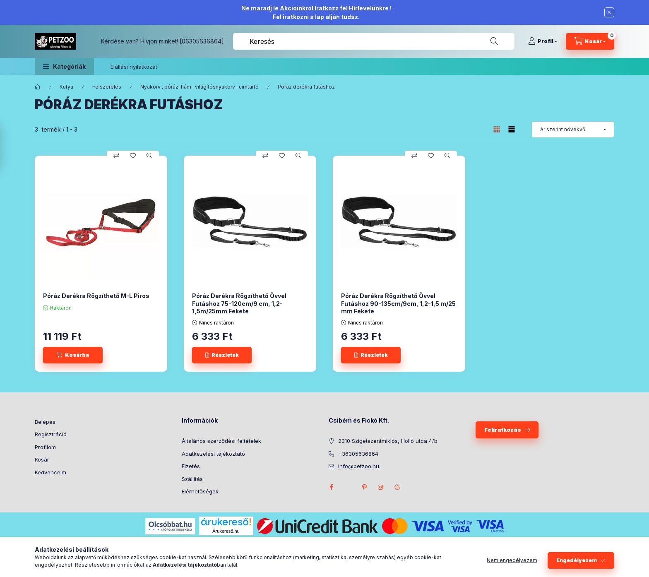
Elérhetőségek (200, 491)
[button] (64, 66)
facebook (331, 487)
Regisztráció (51, 434)
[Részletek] (222, 355)
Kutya (66, 87)
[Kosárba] (73, 355)
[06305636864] (202, 41)
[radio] (511, 129)
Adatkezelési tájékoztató (213, 453)
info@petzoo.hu (358, 466)
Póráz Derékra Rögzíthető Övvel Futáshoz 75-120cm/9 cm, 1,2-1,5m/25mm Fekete (239, 303)
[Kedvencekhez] (133, 156)
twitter (347, 487)
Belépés (45, 421)
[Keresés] (494, 41)
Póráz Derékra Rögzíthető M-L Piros (96, 295)
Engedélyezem (576, 560)
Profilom (45, 447)
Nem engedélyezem (512, 560)
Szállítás (192, 479)
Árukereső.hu (225, 531)
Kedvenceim (50, 472)
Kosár (42, 459)
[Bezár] (609, 12)
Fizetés (191, 466)
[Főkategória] (38, 87)
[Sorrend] (572, 129)
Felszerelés (106, 87)
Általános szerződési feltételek (221, 441)
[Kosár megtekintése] (590, 41)
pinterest (364, 487)
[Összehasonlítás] (116, 156)
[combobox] (373, 41)
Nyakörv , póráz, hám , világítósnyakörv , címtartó (199, 87)
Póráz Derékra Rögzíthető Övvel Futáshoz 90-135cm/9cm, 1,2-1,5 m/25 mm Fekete (398, 303)
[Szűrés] (8, 147)
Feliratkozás (502, 429)
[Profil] (542, 41)
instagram (381, 487)
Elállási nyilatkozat (134, 66)
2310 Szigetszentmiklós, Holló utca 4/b (387, 441)
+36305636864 (358, 453)
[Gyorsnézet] (149, 156)
